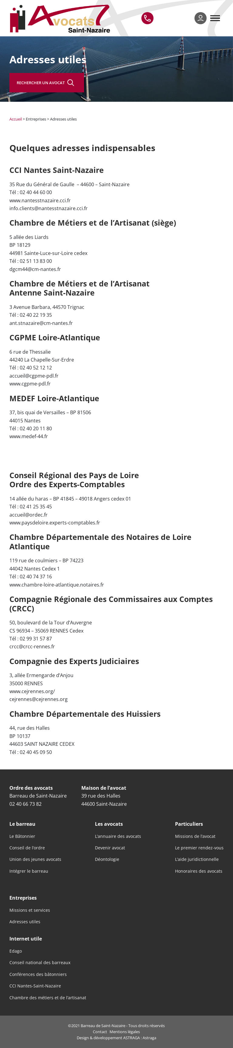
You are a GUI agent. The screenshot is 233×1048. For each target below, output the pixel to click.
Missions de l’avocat (195, 836)
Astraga (149, 1037)
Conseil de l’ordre (27, 848)
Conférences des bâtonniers (38, 974)
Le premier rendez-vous (199, 848)
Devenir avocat (110, 848)
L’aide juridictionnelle (197, 859)
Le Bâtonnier (22, 836)
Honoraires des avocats (198, 871)
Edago (15, 951)
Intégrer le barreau (28, 871)
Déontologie (107, 859)
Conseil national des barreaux (39, 962)
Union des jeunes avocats (35, 859)
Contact (100, 1031)
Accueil (15, 119)
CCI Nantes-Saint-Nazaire (35, 986)
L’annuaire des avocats (118, 836)
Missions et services (29, 910)
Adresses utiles (24, 921)
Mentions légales (125, 1031)
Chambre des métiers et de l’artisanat (47, 997)
